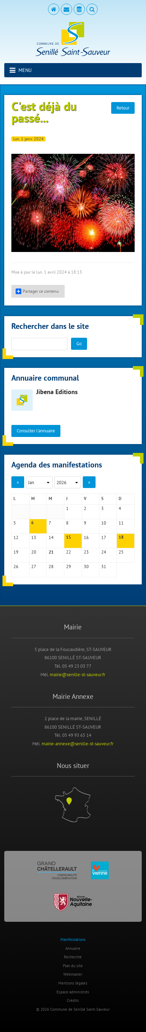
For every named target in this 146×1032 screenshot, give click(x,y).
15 (68, 537)
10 (103, 523)
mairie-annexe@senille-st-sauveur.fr (77, 743)
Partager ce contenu (37, 291)
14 (51, 537)
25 (121, 552)
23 (86, 552)
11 (121, 523)
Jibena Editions (57, 392)
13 (33, 537)
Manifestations (73, 939)
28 (51, 566)
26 (15, 566)
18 (121, 537)
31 (103, 566)
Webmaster (72, 974)
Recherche (73, 956)
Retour (123, 108)
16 (86, 537)
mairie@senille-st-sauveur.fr (77, 674)
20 (33, 552)
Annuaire (72, 948)
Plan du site (73, 965)
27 (33, 566)
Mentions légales (72, 983)
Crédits (73, 1000)
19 (15, 552)
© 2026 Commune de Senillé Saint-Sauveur (73, 1009)
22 (68, 552)
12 (15, 537)
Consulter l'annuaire (36, 430)
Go (79, 343)
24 (103, 552)
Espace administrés (72, 991)
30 (86, 566)
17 (103, 537)
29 (68, 566)
